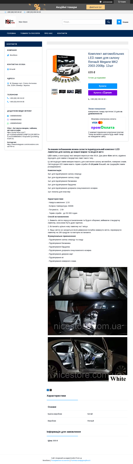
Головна (11, 33)
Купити (102, 86)
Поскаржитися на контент (60, 460)
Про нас (48, 33)
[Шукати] (108, 21)
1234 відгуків (107, 2)
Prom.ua (79, 458)
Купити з (103, 93)
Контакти (62, 33)
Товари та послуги (30, 33)
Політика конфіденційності (80, 460)
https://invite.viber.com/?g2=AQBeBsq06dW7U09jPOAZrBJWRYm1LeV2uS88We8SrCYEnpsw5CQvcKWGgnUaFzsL (23, 135)
